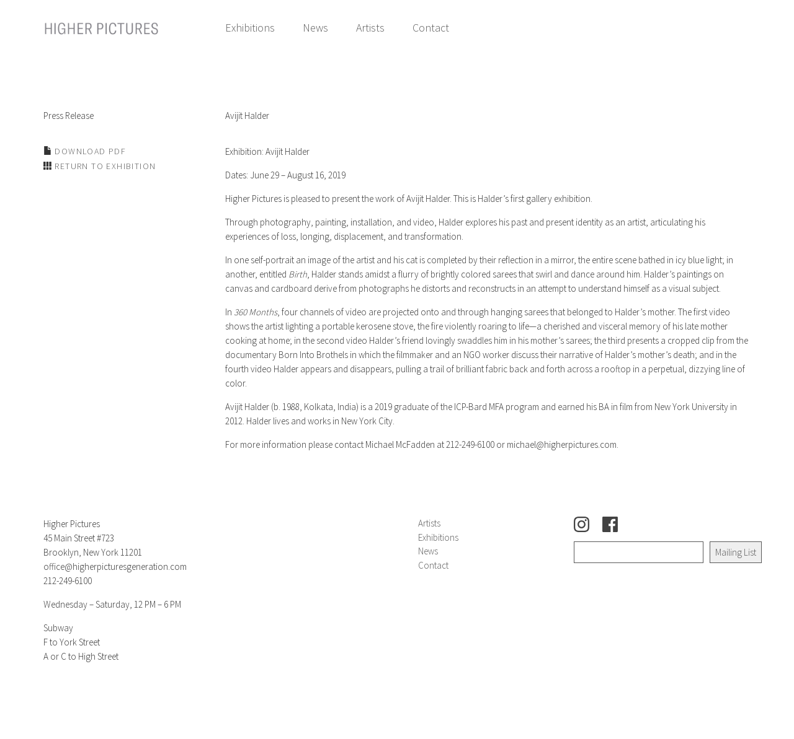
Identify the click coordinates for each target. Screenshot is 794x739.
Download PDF (89, 151)
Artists (370, 27)
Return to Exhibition (104, 166)
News (315, 27)
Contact (431, 27)
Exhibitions (250, 27)
